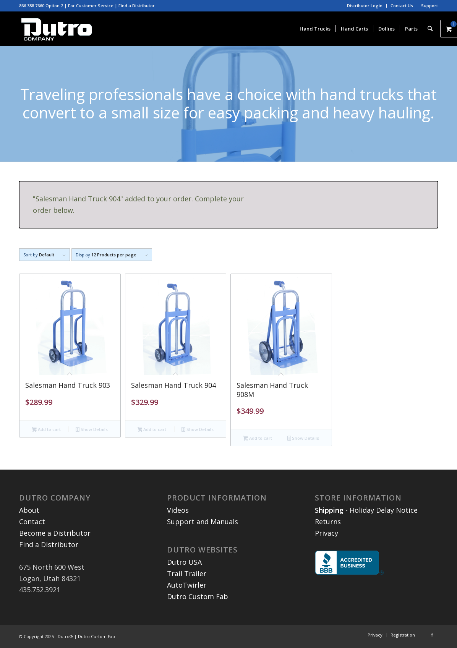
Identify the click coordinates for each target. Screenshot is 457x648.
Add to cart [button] (46, 429)
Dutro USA (184, 562)
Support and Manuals (202, 521)
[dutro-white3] (56, 28)
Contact (32, 521)
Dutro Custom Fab (197, 596)
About (29, 510)
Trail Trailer (186, 573)
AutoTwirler (186, 585)
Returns (328, 521)
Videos (178, 510)
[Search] (430, 28)
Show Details (92, 429)
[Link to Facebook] (432, 634)
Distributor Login (364, 5)
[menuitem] (365, 6)
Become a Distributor (55, 533)
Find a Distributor (136, 5)
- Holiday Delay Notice (366, 510)
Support (429, 5)
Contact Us (402, 5)
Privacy (326, 533)
